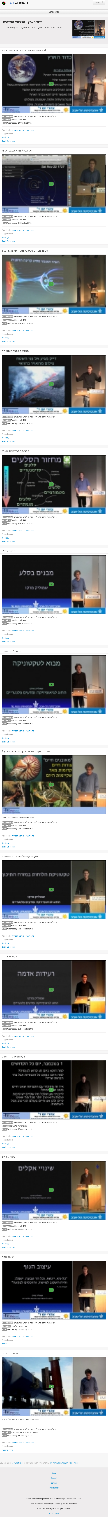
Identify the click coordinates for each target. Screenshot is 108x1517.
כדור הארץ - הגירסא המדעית (23, 130)
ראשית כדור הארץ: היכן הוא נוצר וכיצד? (24, 50)
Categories (54, 12)
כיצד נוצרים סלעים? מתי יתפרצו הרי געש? (25, 250)
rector (4, 1344)
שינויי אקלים (8, 1156)
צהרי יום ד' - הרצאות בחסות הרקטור (64, 1463)
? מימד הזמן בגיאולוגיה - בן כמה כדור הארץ (26, 751)
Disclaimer (54, 1488)
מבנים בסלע (8, 551)
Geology (5, 137)
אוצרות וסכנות (10, 1353)
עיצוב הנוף (8, 1256)
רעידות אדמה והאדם (13, 1056)
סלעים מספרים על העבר (15, 451)
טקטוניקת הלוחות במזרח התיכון (20, 856)
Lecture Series (17, 1463)
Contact (54, 1483)
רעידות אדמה (9, 956)
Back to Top (54, 1514)
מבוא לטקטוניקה (11, 651)
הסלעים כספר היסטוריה (15, 350)
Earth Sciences (8, 141)
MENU (99, 2)
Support (54, 1478)
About (54, 1473)
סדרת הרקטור (7, 1450)
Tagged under (7, 134)
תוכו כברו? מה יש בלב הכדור (17, 150)
